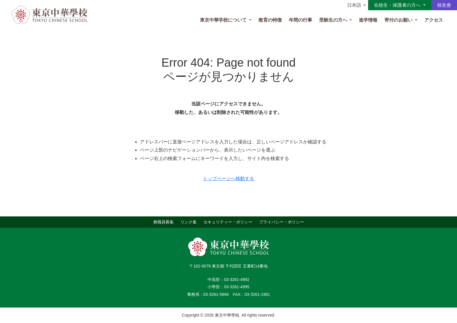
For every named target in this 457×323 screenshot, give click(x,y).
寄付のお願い (399, 20)
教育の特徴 (270, 20)
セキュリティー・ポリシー (227, 222)
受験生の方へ (333, 20)
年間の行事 (300, 20)
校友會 (444, 5)
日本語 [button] (354, 5)
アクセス (433, 20)
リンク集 (188, 222)
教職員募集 (163, 222)
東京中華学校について (224, 20)
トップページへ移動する (228, 178)
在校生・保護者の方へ (398, 5)
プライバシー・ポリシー (281, 222)
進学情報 (368, 20)
